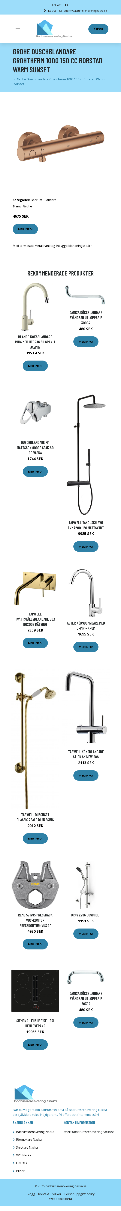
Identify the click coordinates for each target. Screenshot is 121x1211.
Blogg (31, 1194)
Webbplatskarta (60, 1199)
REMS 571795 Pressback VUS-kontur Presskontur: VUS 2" (35, 920)
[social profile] (66, 5)
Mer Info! (25, 229)
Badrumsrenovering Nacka (35, 1132)
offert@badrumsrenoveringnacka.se (83, 10)
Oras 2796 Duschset (86, 914)
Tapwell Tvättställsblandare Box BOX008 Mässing (35, 619)
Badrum (36, 200)
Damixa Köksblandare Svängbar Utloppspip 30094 (85, 317)
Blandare (50, 200)
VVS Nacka (23, 1155)
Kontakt (43, 1194)
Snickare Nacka (27, 1147)
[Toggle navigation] (18, 28)
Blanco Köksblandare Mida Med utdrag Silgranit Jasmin (35, 341)
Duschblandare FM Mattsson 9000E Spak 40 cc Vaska (35, 447)
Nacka (52, 10)
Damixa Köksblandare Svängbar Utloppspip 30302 (85, 998)
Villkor (56, 1194)
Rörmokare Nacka (29, 1139)
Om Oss (21, 1163)
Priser (98, 29)
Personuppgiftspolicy (79, 1194)
